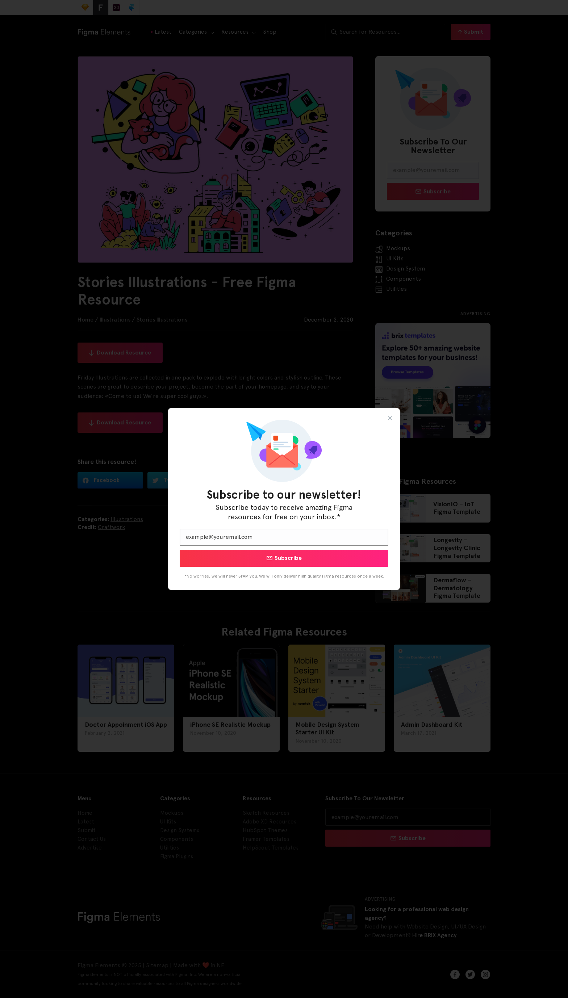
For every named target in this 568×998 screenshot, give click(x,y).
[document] (284, 499)
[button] (390, 418)
